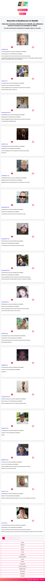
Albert (22, 547)
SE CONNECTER (22, 13)
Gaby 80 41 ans (4, 144)
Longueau (22, 554)
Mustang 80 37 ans (5, 238)
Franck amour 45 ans (5, 112)
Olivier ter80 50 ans (5, 270)
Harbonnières (22, 564)
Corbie (22, 552)
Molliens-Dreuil (22, 568)
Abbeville (22, 544)
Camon (22, 559)
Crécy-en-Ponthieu (22, 566)
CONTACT (42, 579)
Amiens (22, 542)
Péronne (22, 549)
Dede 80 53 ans (4, 333)
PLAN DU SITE (36, 579)
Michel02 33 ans (4, 459)
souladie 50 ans (4, 49)
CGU (31, 579)
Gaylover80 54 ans (5, 207)
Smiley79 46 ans (4, 428)
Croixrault (22, 576)
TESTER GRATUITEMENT (22, 9)
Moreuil (22, 561)
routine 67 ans (4, 81)
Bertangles (22, 573)
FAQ (28, 579)
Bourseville (22, 571)
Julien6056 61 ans (5, 175)
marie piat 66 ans (5, 302)
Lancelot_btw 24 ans (5, 396)
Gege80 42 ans (4, 365)
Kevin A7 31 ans (4, 491)
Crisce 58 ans (4, 523)
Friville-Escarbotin (22, 556)
